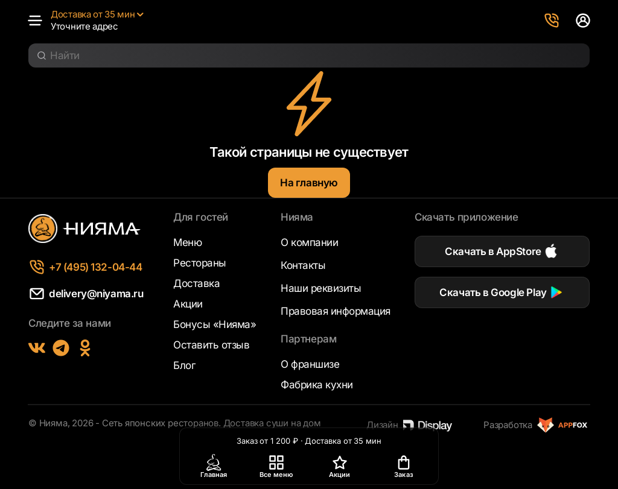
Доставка (196, 283)
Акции (188, 304)
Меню (187, 242)
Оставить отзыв (211, 345)
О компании (309, 242)
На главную (309, 183)
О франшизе (310, 364)
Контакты (303, 265)
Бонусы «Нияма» (214, 324)
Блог (184, 365)
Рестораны (199, 263)
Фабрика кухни (317, 385)
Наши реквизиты (321, 288)
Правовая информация (335, 311)
